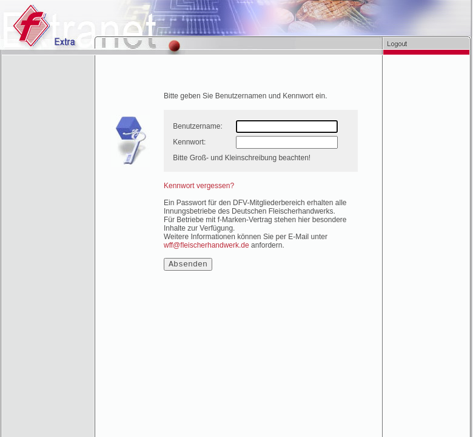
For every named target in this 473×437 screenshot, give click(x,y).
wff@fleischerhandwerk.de (206, 245)
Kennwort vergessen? (199, 185)
